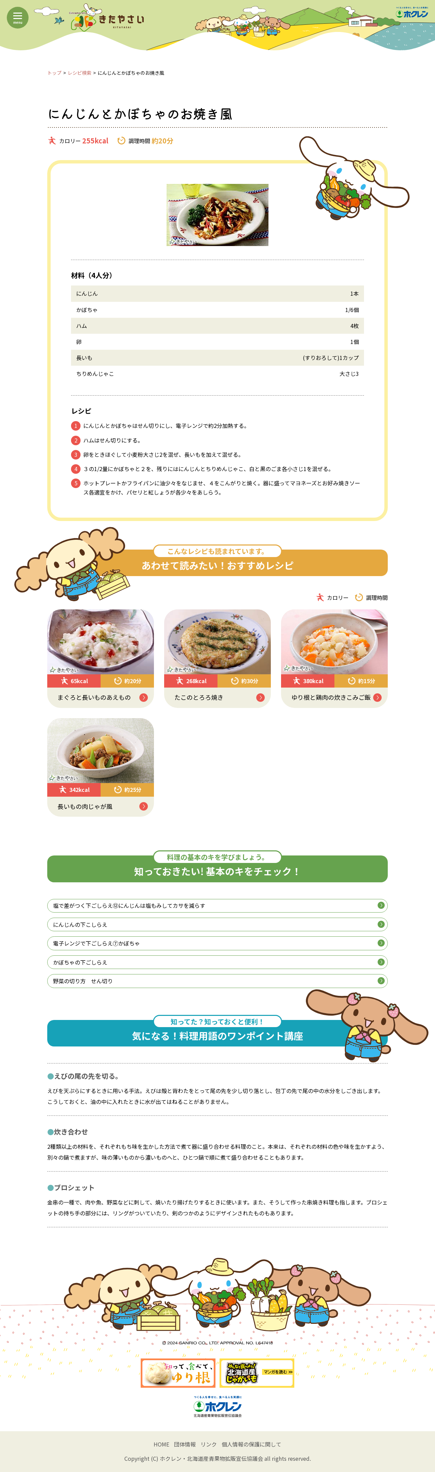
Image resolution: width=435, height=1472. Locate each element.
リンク (209, 1444)
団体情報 (185, 1444)
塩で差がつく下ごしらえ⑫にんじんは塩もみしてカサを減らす (219, 905)
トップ (54, 72)
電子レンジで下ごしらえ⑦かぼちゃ (219, 943)
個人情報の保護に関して (251, 1444)
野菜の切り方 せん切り (219, 981)
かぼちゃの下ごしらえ (219, 962)
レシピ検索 (79, 72)
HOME (161, 1444)
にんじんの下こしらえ (219, 924)
